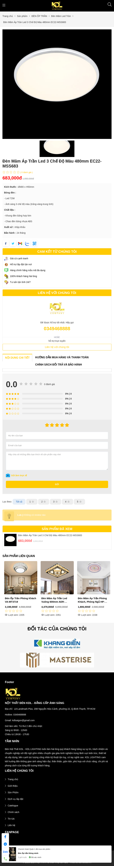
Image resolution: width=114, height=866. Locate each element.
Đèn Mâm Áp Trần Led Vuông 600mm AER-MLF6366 (91, 602)
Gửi (57, 484)
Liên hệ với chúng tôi (57, 347)
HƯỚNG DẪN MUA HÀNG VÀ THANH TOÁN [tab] (62, 357)
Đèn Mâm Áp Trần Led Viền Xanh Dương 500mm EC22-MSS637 (20, 602)
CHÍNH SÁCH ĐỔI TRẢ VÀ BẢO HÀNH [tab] (58, 364)
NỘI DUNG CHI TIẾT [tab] (17, 357)
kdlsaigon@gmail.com (23, 720)
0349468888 (57, 328)
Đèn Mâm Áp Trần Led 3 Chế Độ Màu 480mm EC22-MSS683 (50, 535)
